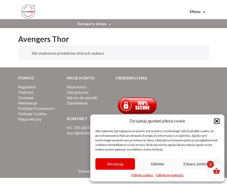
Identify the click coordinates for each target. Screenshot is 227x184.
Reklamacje (27, 103)
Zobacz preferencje (199, 164)
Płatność (25, 92)
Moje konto (76, 87)
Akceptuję (115, 164)
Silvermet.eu (88, 171)
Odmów (157, 164)
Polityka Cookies (32, 113)
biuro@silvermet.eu (83, 133)
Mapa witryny (30, 119)
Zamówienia (77, 103)
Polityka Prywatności (36, 108)
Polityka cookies (142, 175)
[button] (216, 121)
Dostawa (26, 97)
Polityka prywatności (169, 175)
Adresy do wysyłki (82, 97)
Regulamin (27, 87)
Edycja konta (78, 92)
